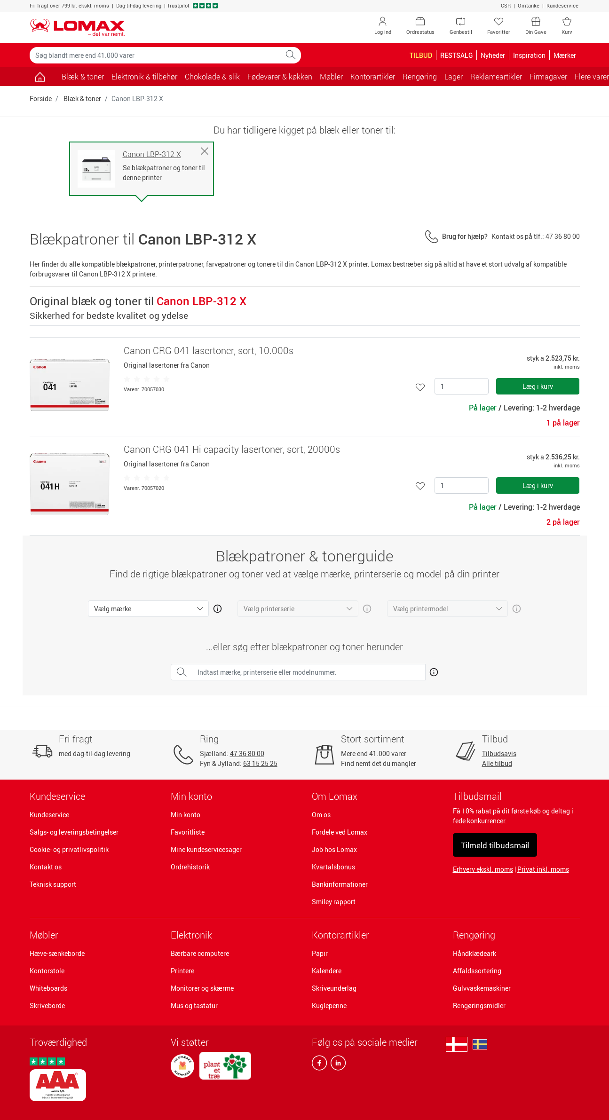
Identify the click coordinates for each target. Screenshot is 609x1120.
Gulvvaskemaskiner (482, 988)
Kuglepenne (329, 1005)
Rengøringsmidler (479, 1005)
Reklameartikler (496, 76)
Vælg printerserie (269, 608)
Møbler (44, 935)
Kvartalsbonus (333, 866)
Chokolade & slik (212, 76)
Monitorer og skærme (202, 988)
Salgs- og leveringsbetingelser (74, 832)
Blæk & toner (83, 76)
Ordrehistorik (190, 866)
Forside (41, 98)
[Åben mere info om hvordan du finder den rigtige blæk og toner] (432, 670)
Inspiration (529, 55)
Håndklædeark (474, 953)
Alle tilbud (497, 763)
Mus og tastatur (194, 1005)
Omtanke (528, 5)
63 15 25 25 (260, 763)
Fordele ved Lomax (339, 832)
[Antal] (462, 386)
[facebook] (319, 1065)
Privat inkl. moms (543, 869)
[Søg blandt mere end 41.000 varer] (155, 55)
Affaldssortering (477, 970)
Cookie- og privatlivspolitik (69, 849)
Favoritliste (188, 832)
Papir (320, 953)
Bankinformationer (340, 884)
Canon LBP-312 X (152, 154)
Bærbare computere (200, 953)
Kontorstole (47, 970)
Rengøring (474, 935)
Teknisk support (53, 884)
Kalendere (326, 970)
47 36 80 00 (247, 753)
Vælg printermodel (420, 608)
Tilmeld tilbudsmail (495, 845)
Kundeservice (562, 5)
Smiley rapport (334, 901)
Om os (321, 814)
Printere (182, 970)
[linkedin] (336, 1065)
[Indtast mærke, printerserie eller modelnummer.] (309, 672)
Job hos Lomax (334, 849)
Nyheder (493, 55)
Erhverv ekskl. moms (483, 869)
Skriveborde (47, 1005)
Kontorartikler (340, 935)
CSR (506, 5)
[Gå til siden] (40, 76)
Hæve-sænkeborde (57, 953)
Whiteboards (48, 988)
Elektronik (191, 935)
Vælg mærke (112, 608)
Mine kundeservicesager (206, 849)
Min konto (185, 814)
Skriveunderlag (334, 988)
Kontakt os (46, 866)
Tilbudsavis (499, 753)
